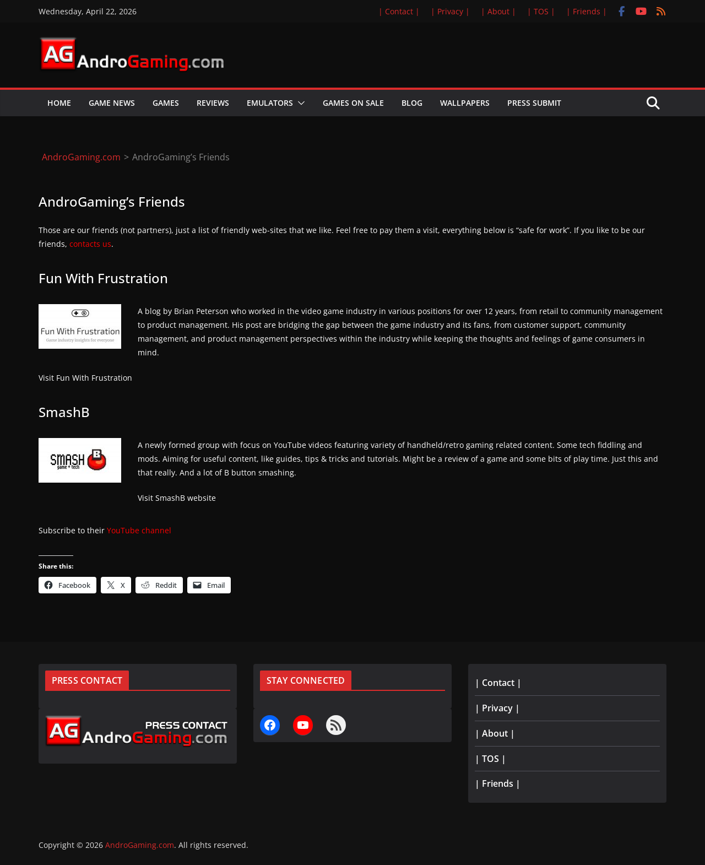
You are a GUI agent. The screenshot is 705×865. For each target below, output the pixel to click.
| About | (498, 11)
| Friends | (586, 11)
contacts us (90, 244)
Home (59, 103)
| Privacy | (450, 11)
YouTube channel (139, 530)
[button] (299, 103)
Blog (412, 103)
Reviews (213, 103)
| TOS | (541, 11)
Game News (112, 103)
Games (166, 103)
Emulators (270, 103)
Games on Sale (353, 103)
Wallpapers (465, 103)
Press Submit (534, 103)
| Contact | (399, 11)
